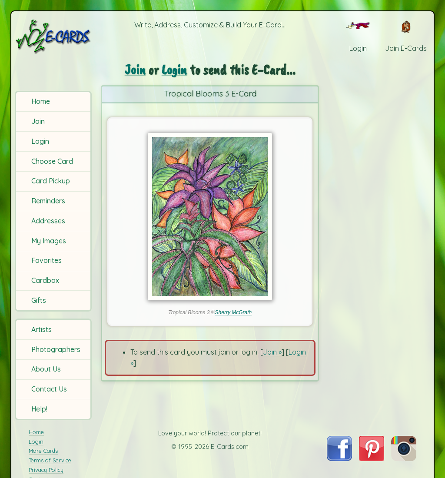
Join (38, 121)
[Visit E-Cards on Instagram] (403, 458)
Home (40, 101)
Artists (41, 329)
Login (40, 141)
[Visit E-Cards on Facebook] (339, 458)
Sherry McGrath (233, 312)
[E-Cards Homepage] (54, 36)
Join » (272, 352)
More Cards (43, 450)
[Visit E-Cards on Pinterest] (371, 458)
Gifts (38, 300)
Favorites (46, 260)
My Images (48, 240)
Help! (39, 409)
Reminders (48, 200)
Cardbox (45, 280)
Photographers (55, 349)
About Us (46, 369)
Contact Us (49, 389)
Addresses (48, 220)
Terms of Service (50, 460)
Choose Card (52, 161)
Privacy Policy (46, 469)
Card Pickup (50, 180)
